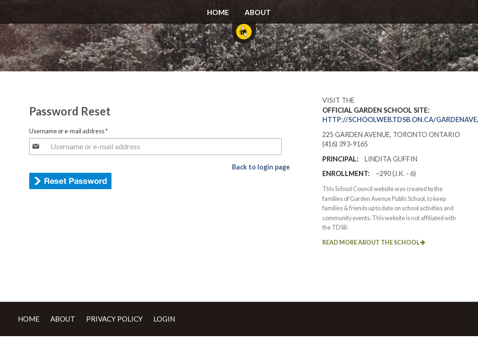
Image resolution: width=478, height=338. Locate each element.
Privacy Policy (114, 319)
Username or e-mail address (68, 131)
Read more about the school (373, 242)
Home (218, 12)
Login (164, 319)
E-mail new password (70, 181)
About (258, 12)
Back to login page (261, 167)
